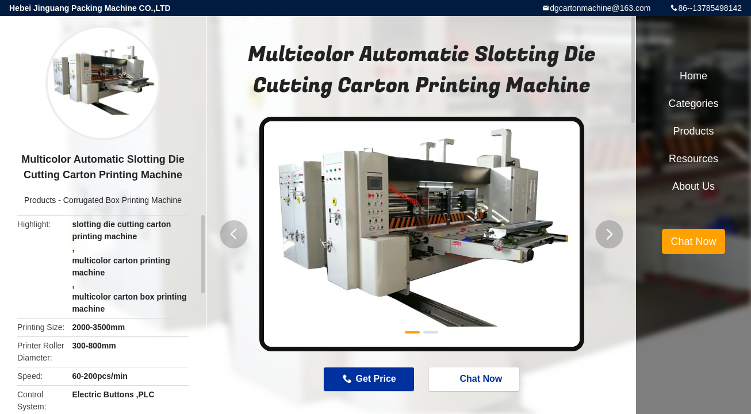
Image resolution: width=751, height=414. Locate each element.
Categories (693, 103)
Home (693, 76)
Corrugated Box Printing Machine (122, 200)
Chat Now (476, 378)
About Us (693, 186)
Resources (693, 158)
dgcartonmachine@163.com (600, 8)
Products (40, 200)
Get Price (375, 379)
